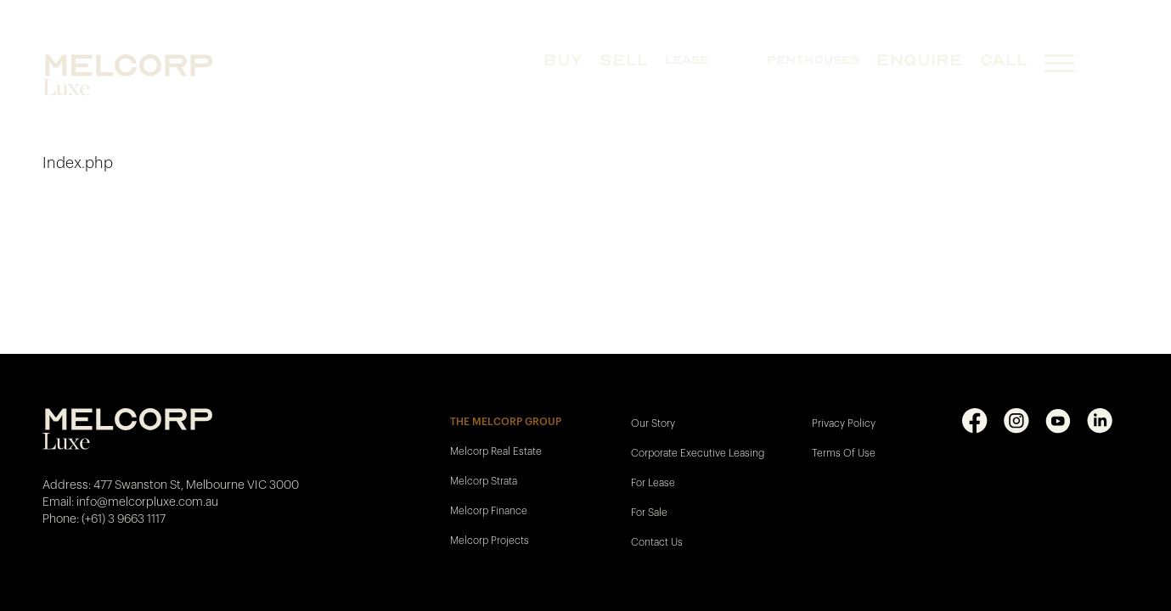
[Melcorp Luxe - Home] (154, 75)
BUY (563, 60)
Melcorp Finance (488, 511)
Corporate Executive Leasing (697, 453)
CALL (1003, 60)
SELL (624, 60)
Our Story (653, 423)
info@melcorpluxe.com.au (147, 502)
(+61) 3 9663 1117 (124, 519)
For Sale (649, 512)
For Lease (653, 483)
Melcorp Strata (483, 481)
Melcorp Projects (489, 540)
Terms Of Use (843, 453)
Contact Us (657, 542)
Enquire (919, 60)
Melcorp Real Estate (496, 451)
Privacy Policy (843, 423)
